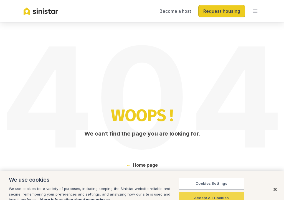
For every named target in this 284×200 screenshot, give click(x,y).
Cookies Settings (211, 189)
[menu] (255, 11)
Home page (145, 165)
